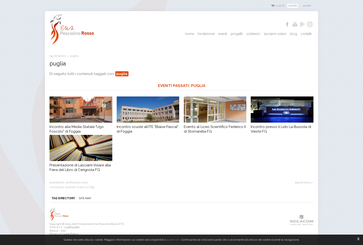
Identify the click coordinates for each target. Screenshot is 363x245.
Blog (293, 34)
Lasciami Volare (275, 34)
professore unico (77, 182)
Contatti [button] (306, 34)
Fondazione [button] (206, 34)
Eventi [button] (222, 34)
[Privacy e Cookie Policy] (64, 234)
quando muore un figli (80, 187)
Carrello (292, 5)
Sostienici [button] (253, 34)
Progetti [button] (237, 34)
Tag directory (58, 56)
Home (189, 34)
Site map (85, 198)
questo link (173, 239)
